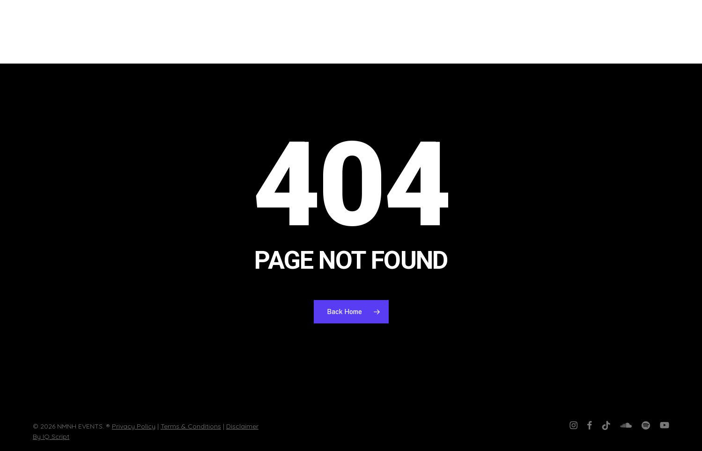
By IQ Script (51, 436)
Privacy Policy (133, 426)
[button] (681, 32)
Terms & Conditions (191, 426)
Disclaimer (242, 426)
